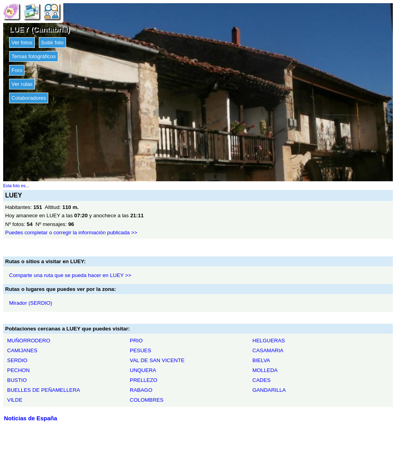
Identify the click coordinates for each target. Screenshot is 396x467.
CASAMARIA (268, 350)
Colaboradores (28, 98)
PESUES (140, 350)
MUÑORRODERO (28, 341)
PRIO (136, 341)
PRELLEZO (143, 380)
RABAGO (141, 390)
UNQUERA (143, 370)
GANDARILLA (269, 390)
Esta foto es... (16, 185)
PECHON (18, 370)
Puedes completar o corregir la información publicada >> (71, 232)
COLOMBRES (146, 400)
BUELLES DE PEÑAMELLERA (43, 390)
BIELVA (261, 360)
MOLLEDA (265, 370)
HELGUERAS (268, 341)
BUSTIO (17, 380)
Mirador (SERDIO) (30, 303)
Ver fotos (21, 43)
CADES (261, 380)
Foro (16, 70)
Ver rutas (21, 84)
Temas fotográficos (33, 56)
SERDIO (17, 360)
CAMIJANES (22, 350)
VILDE (15, 400)
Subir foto (52, 43)
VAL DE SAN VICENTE (157, 360)
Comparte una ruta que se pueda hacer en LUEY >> (70, 275)
